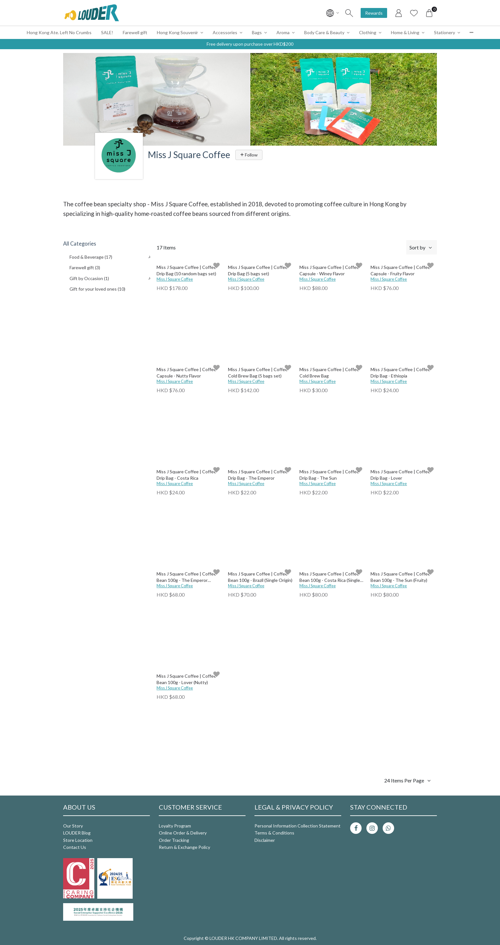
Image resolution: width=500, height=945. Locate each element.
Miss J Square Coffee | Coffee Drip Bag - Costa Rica (186, 475)
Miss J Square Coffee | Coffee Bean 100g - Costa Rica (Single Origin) (329, 577)
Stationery (444, 32)
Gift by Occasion (89, 278)
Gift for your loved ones (97, 289)
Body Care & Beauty (324, 32)
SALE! (107, 32)
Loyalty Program (175, 825)
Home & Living (405, 32)
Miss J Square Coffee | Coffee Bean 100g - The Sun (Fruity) (400, 577)
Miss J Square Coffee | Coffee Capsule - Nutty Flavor (186, 372)
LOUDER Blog (77, 832)
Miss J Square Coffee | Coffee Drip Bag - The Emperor (258, 475)
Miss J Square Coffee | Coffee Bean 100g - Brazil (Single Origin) (260, 577)
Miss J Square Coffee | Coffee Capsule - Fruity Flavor (400, 270)
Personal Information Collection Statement (297, 825)
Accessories (225, 32)
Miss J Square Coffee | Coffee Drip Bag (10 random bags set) (186, 270)
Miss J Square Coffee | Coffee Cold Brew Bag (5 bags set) (258, 372)
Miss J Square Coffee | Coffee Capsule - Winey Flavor (329, 270)
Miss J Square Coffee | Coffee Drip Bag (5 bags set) (258, 270)
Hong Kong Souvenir (177, 32)
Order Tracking (174, 840)
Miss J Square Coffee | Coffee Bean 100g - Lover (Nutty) (186, 679)
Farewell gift (135, 32)
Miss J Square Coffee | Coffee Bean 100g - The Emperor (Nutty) (186, 577)
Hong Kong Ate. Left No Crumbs (59, 32)
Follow (249, 154)
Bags (257, 32)
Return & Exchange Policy (184, 847)
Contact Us (74, 847)
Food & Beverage (91, 257)
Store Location (77, 840)
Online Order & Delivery (183, 832)
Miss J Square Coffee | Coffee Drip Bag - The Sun (329, 475)
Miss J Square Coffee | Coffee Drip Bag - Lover (400, 475)
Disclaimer (264, 840)
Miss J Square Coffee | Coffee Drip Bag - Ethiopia (400, 372)
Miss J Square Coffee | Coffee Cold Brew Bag (329, 372)
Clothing (367, 32)
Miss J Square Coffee (175, 279)
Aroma (283, 32)
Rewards (374, 13)
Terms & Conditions (274, 832)
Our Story (73, 825)
